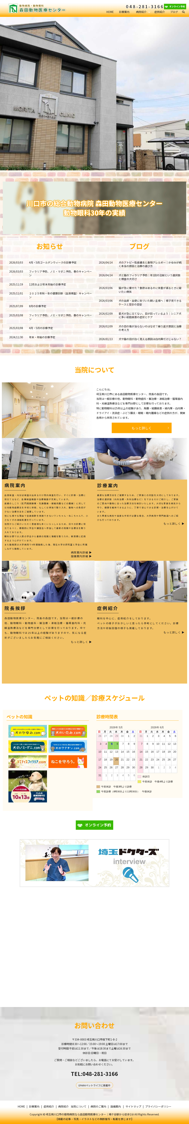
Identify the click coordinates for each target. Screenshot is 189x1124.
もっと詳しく (142, 427)
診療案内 (124, 12)
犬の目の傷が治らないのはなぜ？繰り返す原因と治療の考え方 (150, 328)
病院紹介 (141, 12)
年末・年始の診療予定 (42, 337)
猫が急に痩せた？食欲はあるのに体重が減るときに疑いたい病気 (150, 289)
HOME (110, 12)
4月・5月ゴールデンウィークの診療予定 (53, 262)
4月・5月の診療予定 (41, 328)
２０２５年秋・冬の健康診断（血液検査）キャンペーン (60, 295)
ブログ (174, 12)
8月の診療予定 (37, 306)
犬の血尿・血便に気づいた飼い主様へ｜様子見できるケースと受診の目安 (150, 302)
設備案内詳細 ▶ (81, 556)
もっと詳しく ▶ (174, 523)
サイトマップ (133, 1106)
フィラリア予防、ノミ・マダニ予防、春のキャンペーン (60, 273)
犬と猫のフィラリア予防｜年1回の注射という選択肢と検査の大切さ (149, 277)
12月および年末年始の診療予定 (47, 284)
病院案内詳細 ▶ (81, 552)
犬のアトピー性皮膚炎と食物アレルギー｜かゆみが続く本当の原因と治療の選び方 (150, 264)
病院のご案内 (98, 1106)
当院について (78, 1106)
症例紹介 (159, 12)
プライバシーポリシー (158, 1106)
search (185, 12)
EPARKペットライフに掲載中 (94, 1085)
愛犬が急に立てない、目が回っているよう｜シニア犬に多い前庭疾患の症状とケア (150, 315)
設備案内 (115, 1106)
